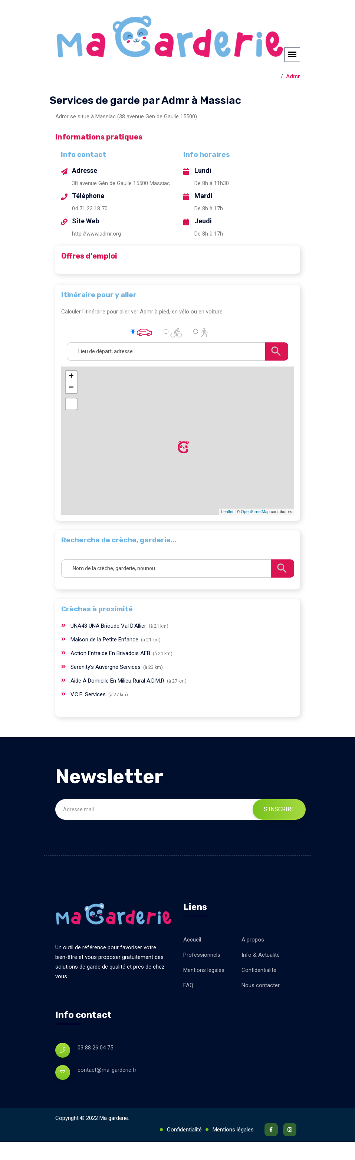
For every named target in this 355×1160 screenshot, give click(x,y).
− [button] (71, 405)
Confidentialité (258, 988)
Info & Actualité (260, 973)
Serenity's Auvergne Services (106, 685)
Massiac (266, 94)
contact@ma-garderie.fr (107, 1088)
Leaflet (227, 530)
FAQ (188, 1003)
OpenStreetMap (255, 530)
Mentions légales (203, 988)
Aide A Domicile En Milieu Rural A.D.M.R (118, 699)
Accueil (192, 957)
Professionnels (201, 973)
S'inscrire (279, 827)
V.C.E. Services (88, 712)
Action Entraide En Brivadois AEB (111, 671)
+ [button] (71, 394)
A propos (252, 957)
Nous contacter (260, 1003)
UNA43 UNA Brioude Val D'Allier (109, 644)
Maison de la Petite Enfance (105, 657)
